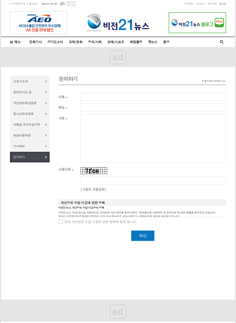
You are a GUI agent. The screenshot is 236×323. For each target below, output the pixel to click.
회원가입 (212, 3)
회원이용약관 (22, 135)
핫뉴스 (152, 41)
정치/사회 (95, 41)
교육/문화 (75, 41)
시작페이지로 (18, 3)
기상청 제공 (70, 5)
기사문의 (200, 3)
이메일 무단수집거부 (26, 124)
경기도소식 (55, 41)
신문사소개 (20, 81)
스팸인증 (64, 169)
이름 (61, 96)
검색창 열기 (221, 42)
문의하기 (19, 157)
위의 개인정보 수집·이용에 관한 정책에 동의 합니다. (100, 221)
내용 (61, 118)
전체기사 (35, 41)
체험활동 (136, 41)
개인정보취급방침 (24, 103)
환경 (166, 41)
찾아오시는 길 (22, 92)
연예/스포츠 (115, 41)
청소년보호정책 (23, 113)
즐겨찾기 (33, 3)
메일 (61, 107)
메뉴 (17, 41)
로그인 (222, 3)
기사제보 (188, 3)
